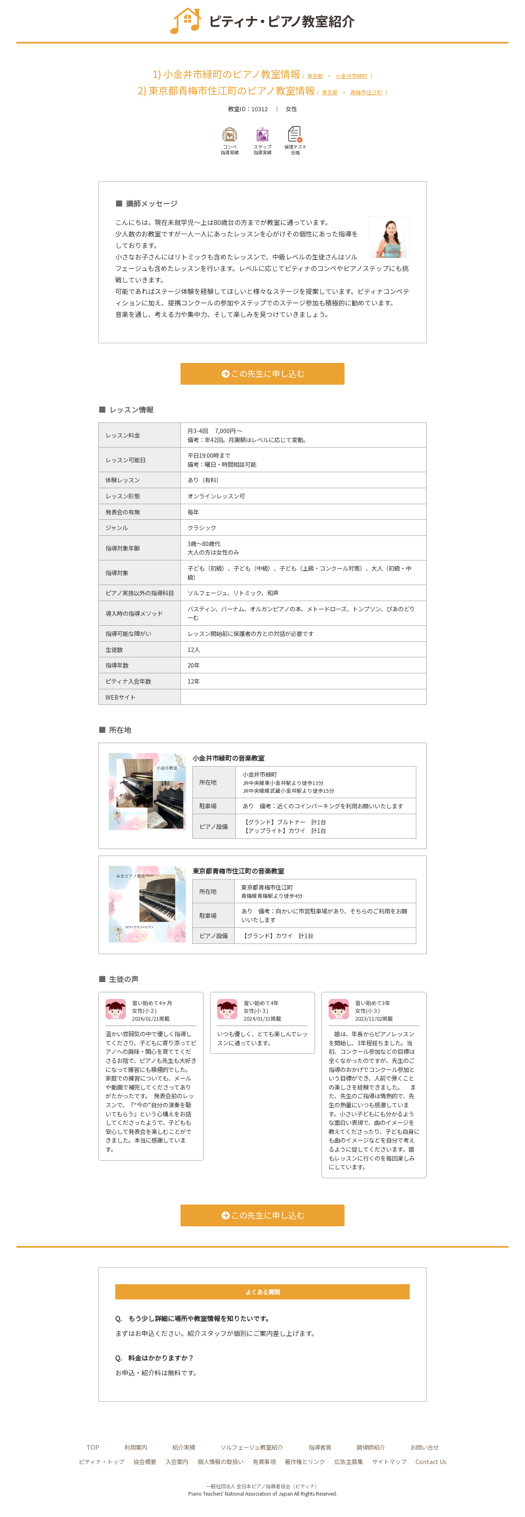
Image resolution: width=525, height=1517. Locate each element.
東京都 (315, 76)
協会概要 (144, 1461)
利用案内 (135, 1447)
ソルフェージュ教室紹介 (251, 1447)
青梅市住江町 (366, 92)
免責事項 (264, 1461)
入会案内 (176, 1461)
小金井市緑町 (352, 76)
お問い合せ (424, 1447)
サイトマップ (389, 1461)
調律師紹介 (370, 1447)
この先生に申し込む (263, 373)
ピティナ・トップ (101, 1461)
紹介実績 (183, 1447)
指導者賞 (319, 1447)
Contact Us (431, 1461)
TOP (93, 1447)
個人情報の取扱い (221, 1461)
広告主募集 (348, 1461)
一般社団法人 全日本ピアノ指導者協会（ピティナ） (263, 1486)
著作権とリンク (305, 1461)
